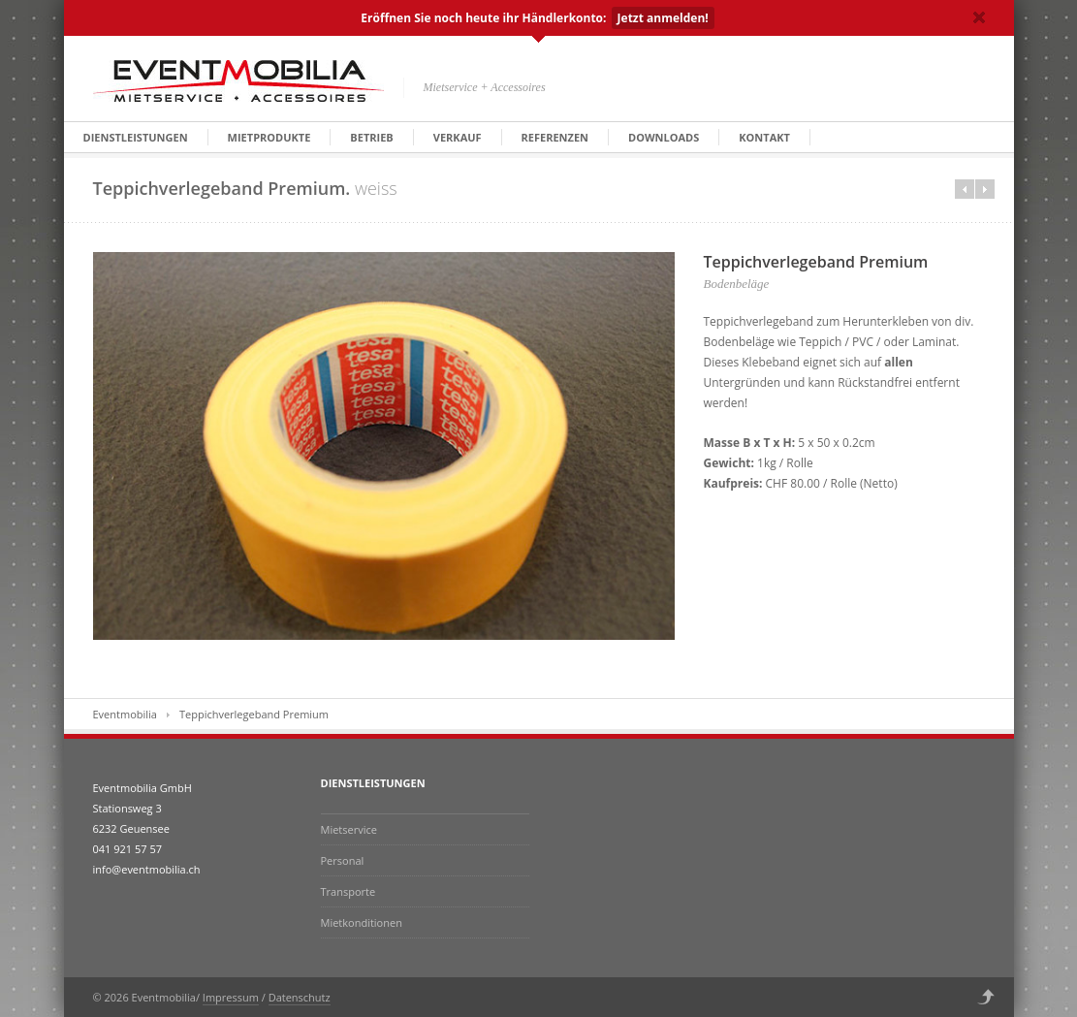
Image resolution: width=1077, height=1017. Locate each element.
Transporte (348, 891)
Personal (342, 860)
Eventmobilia (125, 714)
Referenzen (555, 137)
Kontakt (764, 137)
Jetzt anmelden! (663, 18)
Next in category (985, 189)
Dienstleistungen (135, 137)
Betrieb (371, 137)
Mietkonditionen (361, 922)
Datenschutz (300, 997)
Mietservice (349, 829)
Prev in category (964, 189)
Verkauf (457, 137)
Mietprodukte (269, 137)
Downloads (663, 137)
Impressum (231, 997)
